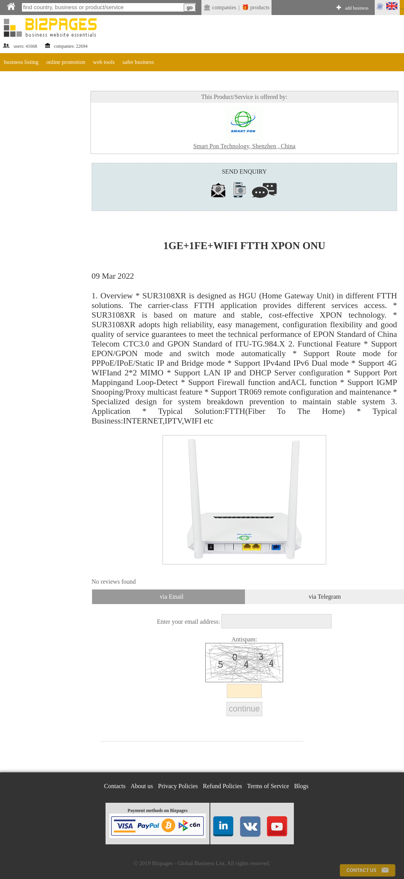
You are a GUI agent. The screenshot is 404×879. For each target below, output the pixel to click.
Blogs (301, 786)
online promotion (65, 62)
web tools (104, 62)
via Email (172, 596)
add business (357, 8)
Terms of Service (268, 786)
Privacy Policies (178, 786)
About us (142, 786)
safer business (138, 62)
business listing (21, 62)
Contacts (115, 786)
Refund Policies (222, 786)
